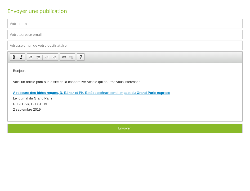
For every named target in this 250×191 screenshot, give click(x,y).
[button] (13, 57)
